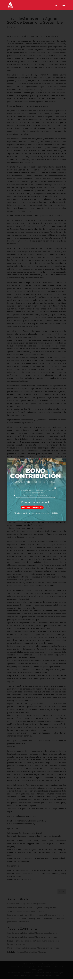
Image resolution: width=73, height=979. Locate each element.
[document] (36, 489)
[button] (62, 466)
